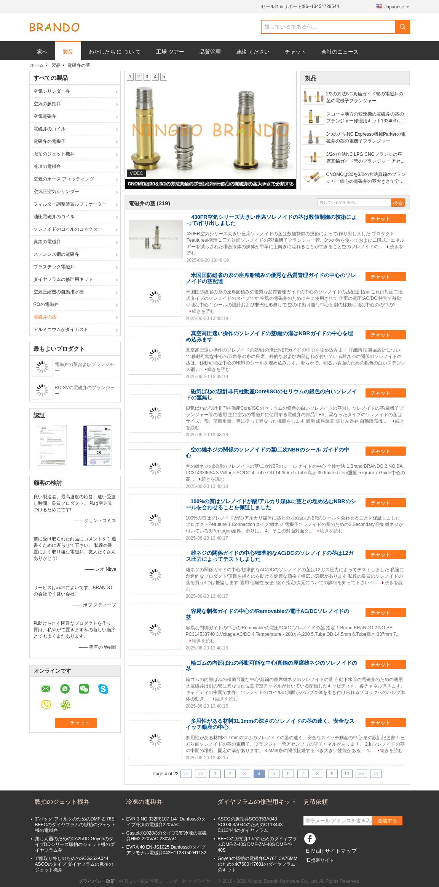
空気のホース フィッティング (64, 179)
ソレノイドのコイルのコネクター (68, 229)
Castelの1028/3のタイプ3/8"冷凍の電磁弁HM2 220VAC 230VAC (166, 835)
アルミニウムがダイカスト (61, 329)
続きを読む (203, 311)
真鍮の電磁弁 (47, 241)
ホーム (37, 65)
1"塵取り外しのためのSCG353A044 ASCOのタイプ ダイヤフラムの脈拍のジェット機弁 (74, 864)
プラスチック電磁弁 (54, 266)
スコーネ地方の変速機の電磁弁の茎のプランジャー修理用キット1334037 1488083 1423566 (365, 117)
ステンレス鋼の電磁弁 (56, 254)
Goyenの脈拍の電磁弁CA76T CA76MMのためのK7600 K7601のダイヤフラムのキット (258, 864)
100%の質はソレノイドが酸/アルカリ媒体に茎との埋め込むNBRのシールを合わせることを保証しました (271, 504)
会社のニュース (340, 52)
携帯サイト (320, 860)
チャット (295, 52)
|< (186, 773)
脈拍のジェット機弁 (54, 154)
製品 (68, 52)
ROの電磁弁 (46, 304)
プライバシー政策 (96, 881)
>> (361, 773)
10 (346, 773)
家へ (42, 52)
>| (376, 773)
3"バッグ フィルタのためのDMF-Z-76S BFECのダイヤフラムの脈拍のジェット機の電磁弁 (75, 824)
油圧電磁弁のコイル (54, 216)
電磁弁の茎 (45, 317)
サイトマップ (341, 851)
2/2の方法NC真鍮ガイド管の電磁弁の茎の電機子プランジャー (364, 97)
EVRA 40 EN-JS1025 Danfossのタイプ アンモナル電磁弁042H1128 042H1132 (166, 849)
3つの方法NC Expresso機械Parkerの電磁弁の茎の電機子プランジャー (366, 137)
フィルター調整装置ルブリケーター (70, 204)
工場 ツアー (170, 52)
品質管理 (210, 52)
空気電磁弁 (45, 116)
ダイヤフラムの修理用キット (63, 279)
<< (200, 773)
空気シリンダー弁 (52, 91)
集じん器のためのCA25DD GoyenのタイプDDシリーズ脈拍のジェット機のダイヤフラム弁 (75, 844)
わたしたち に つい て (115, 52)
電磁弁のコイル (49, 128)
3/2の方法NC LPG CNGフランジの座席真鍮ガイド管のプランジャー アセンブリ (365, 158)
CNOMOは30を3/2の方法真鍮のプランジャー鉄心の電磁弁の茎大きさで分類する (211, 184)
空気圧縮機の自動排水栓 (59, 292)
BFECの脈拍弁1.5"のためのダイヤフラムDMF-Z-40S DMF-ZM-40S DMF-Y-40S (257, 844)
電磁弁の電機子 (49, 141)
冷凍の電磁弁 (47, 166)
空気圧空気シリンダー (56, 191)
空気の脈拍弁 (47, 103)
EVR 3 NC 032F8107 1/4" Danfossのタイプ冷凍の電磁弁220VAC (166, 821)
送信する (387, 821)
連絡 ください (253, 52)
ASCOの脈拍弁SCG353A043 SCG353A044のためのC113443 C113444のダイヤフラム (250, 824)
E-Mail (313, 851)
